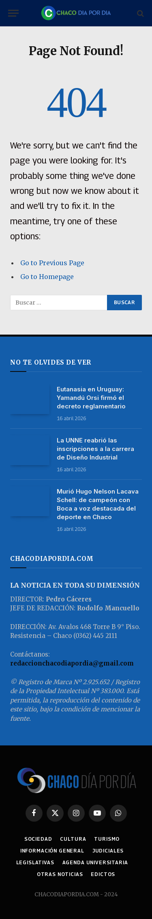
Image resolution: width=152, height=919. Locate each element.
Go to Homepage (47, 277)
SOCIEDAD (38, 839)
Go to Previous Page (52, 263)
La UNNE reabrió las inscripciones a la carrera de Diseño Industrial (95, 448)
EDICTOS (103, 874)
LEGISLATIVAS (35, 862)
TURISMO (107, 839)
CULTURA (73, 839)
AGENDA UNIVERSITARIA (95, 862)
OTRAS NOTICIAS (60, 874)
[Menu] (13, 13)
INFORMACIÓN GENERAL (52, 851)
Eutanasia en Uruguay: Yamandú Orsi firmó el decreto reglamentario (91, 397)
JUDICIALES (108, 851)
